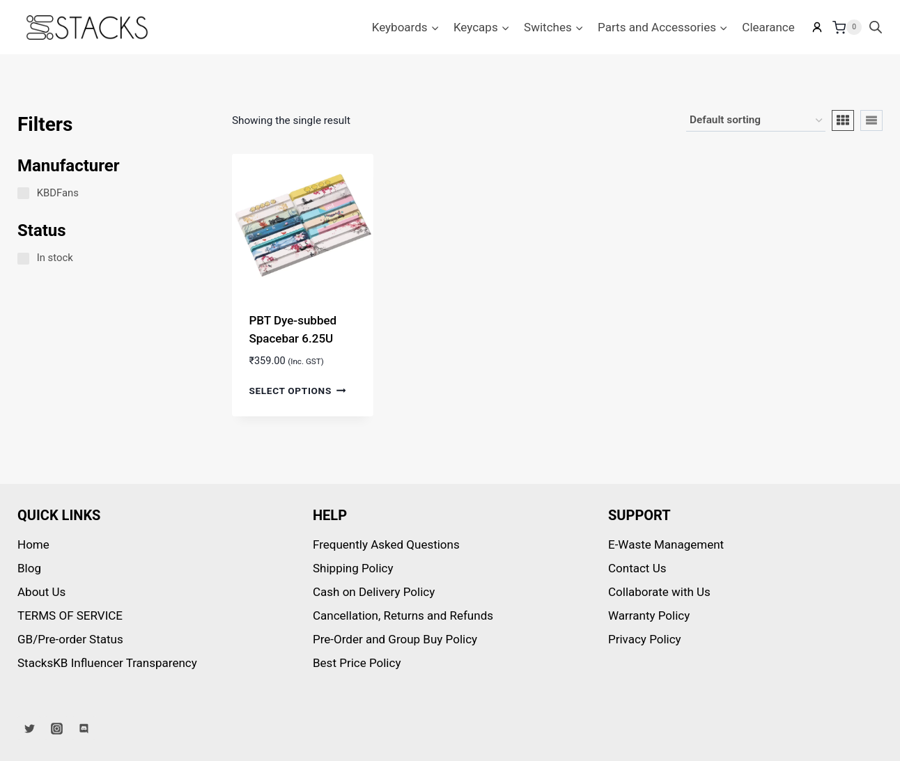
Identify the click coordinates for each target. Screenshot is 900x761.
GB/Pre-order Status (70, 639)
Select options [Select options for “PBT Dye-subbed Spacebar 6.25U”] (297, 390)
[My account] (817, 27)
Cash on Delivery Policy (374, 592)
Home (33, 544)
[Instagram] (56, 728)
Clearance (768, 27)
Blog (29, 568)
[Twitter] (29, 728)
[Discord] (83, 728)
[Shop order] (755, 120)
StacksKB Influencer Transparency (107, 663)
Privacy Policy (644, 639)
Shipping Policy (353, 568)
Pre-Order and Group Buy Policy (395, 639)
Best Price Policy (357, 663)
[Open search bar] (876, 27)
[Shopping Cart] (847, 27)
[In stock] (23, 259)
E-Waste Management (666, 544)
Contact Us (637, 568)
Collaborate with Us (659, 592)
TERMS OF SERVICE (70, 615)
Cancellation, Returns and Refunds (403, 615)
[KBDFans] (23, 193)
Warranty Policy (649, 615)
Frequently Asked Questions (386, 544)
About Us (41, 592)
